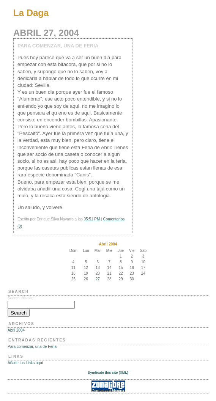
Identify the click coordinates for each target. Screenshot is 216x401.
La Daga (31, 13)
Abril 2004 (16, 330)
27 (98, 279)
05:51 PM (92, 219)
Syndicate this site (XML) (108, 372)
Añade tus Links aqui (25, 363)
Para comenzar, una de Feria (32, 346)
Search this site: (21, 298)
